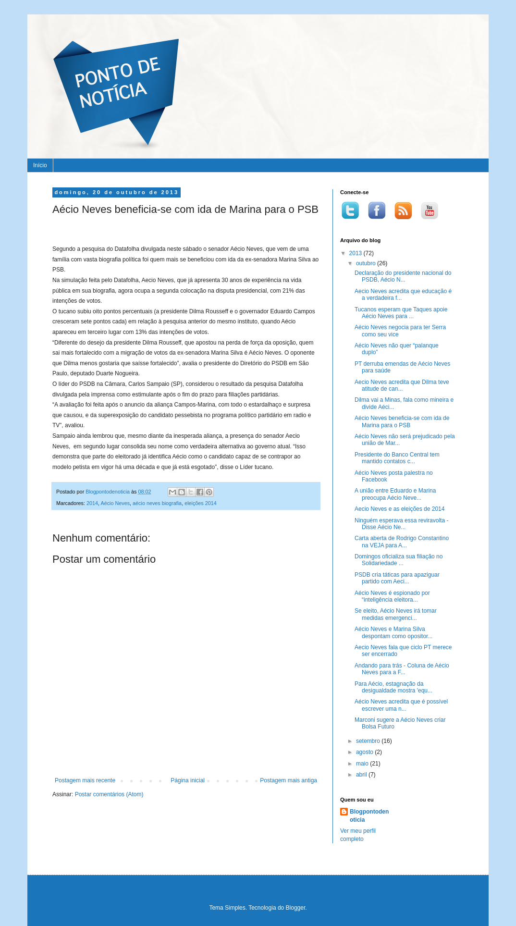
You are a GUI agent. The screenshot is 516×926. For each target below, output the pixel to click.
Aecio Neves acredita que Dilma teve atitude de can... (402, 385)
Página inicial (188, 780)
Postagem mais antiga (288, 780)
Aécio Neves (115, 503)
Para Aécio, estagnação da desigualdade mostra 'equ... (393, 687)
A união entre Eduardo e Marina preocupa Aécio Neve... (395, 494)
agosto (365, 752)
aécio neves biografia (157, 503)
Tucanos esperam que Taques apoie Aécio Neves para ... (401, 313)
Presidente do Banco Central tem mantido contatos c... (397, 458)
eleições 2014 (200, 503)
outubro (366, 263)
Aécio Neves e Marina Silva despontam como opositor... (393, 632)
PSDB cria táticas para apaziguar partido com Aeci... (397, 578)
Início (40, 165)
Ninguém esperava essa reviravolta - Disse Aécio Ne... (401, 524)
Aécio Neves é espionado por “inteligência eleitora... (392, 596)
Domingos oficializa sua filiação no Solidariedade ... (398, 560)
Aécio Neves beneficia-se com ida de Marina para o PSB (402, 421)
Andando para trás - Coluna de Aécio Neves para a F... (402, 669)
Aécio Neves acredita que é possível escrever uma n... (401, 705)
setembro (368, 741)
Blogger (296, 907)
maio (363, 763)
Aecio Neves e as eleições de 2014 (399, 509)
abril (362, 774)
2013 (356, 253)
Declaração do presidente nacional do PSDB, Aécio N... (403, 276)
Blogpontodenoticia (369, 815)
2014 (92, 503)
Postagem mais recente (85, 780)
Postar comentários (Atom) (109, 794)
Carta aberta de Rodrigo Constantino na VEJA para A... (402, 541)
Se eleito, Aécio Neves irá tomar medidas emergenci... (396, 614)
